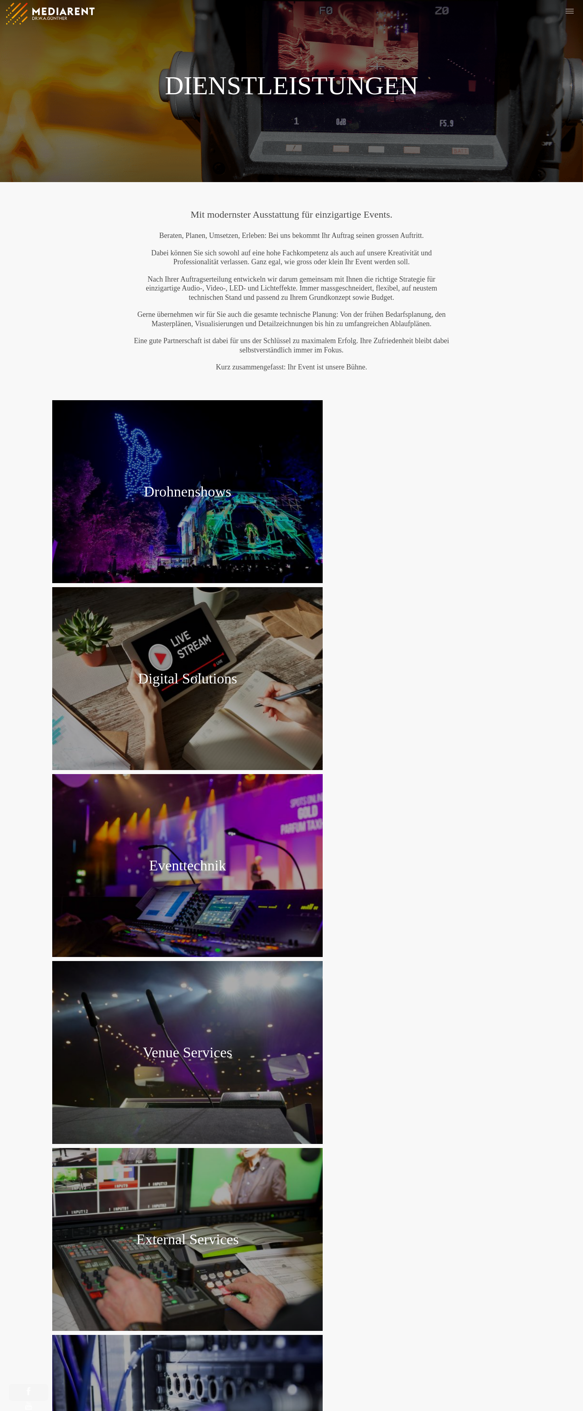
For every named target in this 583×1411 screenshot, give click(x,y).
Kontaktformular (339, 1326)
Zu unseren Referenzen (292, 1092)
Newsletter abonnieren (243, 1326)
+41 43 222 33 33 (291, 1268)
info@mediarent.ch (291, 1277)
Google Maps (291, 1249)
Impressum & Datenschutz (237, 1392)
